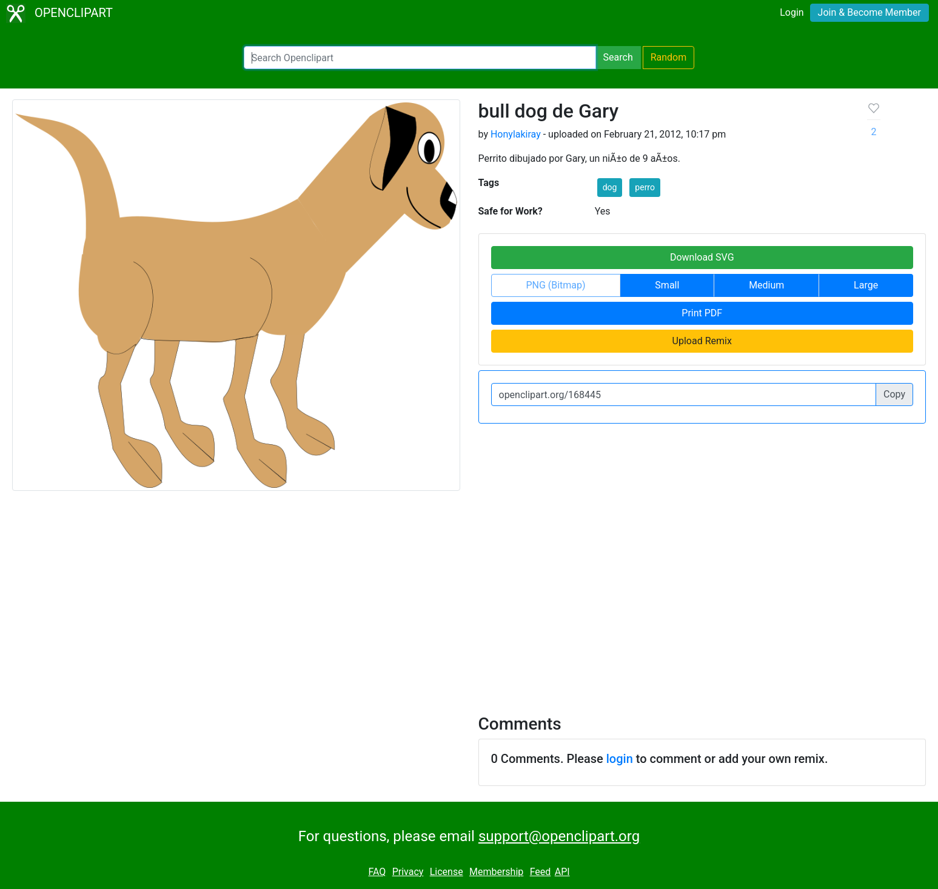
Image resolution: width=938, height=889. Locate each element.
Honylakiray (516, 134)
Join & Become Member (869, 12)
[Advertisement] (469, 595)
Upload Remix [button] (702, 341)
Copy (894, 394)
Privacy (408, 871)
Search (618, 57)
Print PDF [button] (702, 313)
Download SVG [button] (702, 257)
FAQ (377, 871)
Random (669, 57)
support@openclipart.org (559, 836)
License (446, 871)
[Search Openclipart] (420, 57)
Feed (540, 871)
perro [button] (645, 187)
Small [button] (667, 285)
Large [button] (866, 285)
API (562, 871)
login (619, 758)
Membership (496, 871)
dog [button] (610, 187)
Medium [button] (766, 285)
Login (791, 12)
